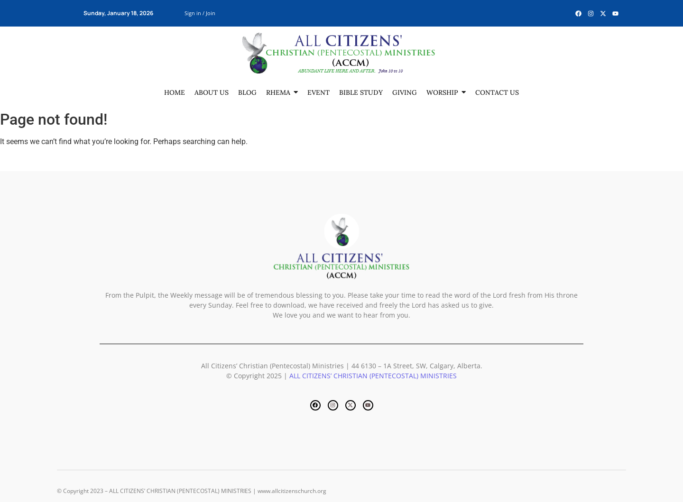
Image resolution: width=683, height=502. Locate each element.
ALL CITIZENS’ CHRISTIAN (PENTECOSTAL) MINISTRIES (373, 375)
